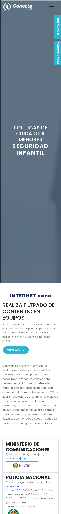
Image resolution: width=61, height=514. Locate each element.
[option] (30, 141)
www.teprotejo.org (16, 458)
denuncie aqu (14, 486)
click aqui (16, 349)
